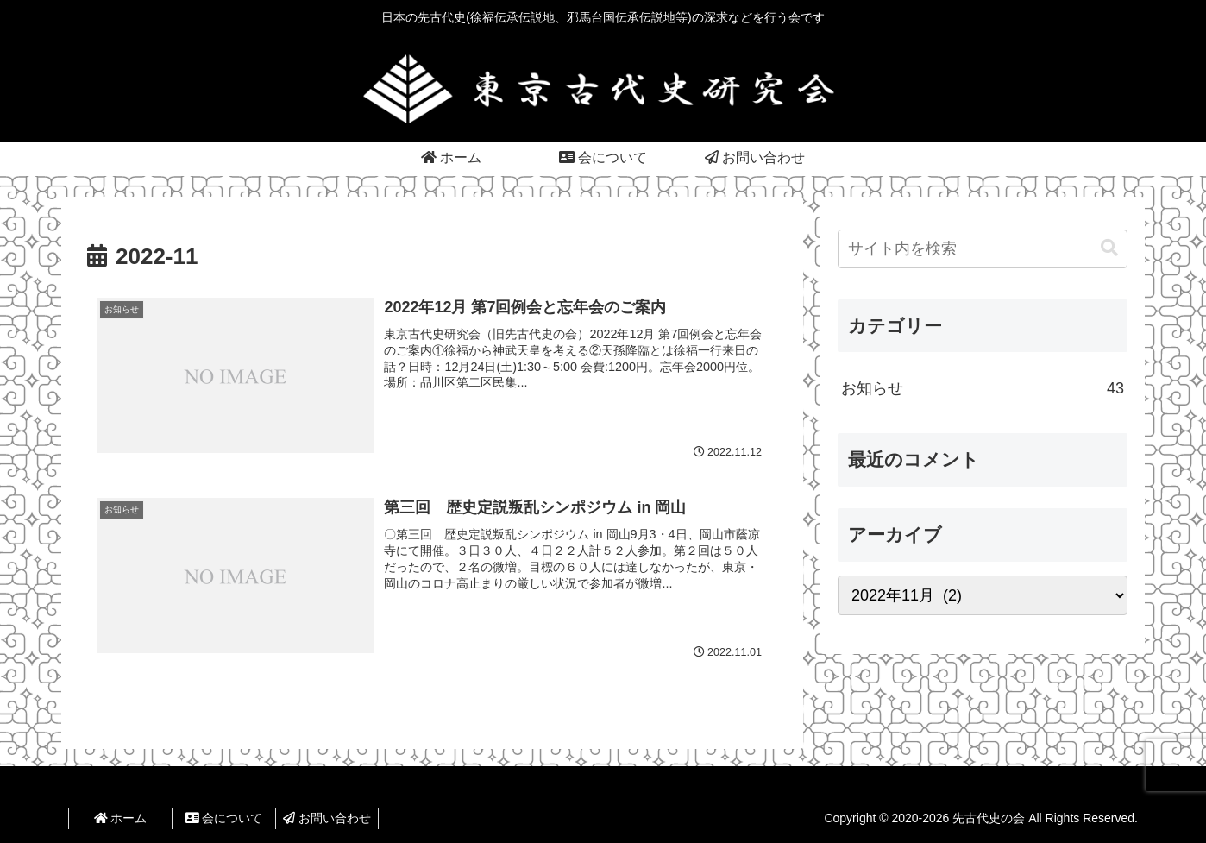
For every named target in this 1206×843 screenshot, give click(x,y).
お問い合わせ (327, 818)
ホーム (121, 818)
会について (224, 818)
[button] (1109, 248)
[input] (982, 249)
